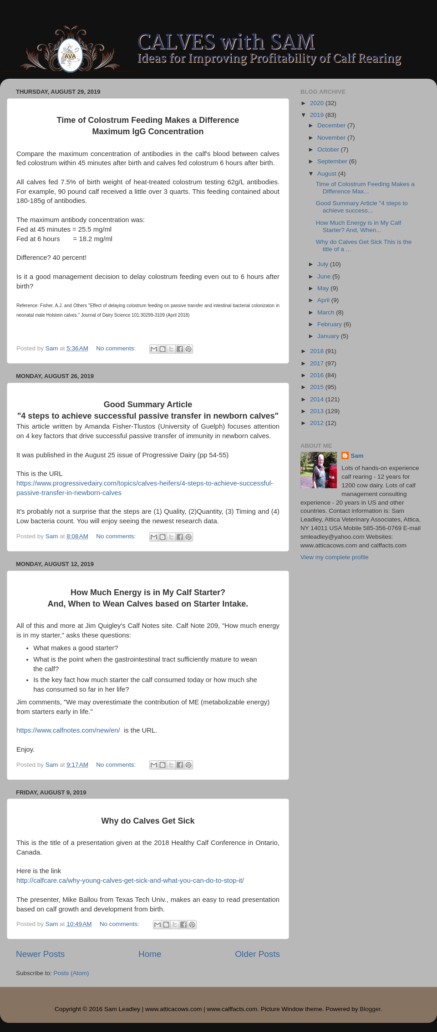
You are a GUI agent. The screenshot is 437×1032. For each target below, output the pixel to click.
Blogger (370, 1009)
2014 (317, 399)
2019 (317, 114)
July (323, 264)
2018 (317, 351)
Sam (357, 455)
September (333, 161)
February (330, 324)
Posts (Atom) (71, 973)
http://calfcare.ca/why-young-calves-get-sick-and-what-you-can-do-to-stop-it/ (130, 880)
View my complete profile (334, 557)
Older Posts (257, 954)
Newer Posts (40, 954)
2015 (317, 387)
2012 (317, 423)
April (324, 300)
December (332, 125)
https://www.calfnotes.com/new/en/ (68, 730)
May (323, 288)
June (324, 276)
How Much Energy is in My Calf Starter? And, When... (358, 226)
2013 (317, 411)
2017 (317, 363)
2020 (317, 103)
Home (149, 954)
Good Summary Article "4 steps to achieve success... (362, 207)
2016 (317, 375)
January (329, 336)
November (332, 137)
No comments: (116, 348)
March (326, 312)
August (327, 173)
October (329, 149)
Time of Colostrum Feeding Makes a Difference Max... (365, 188)
